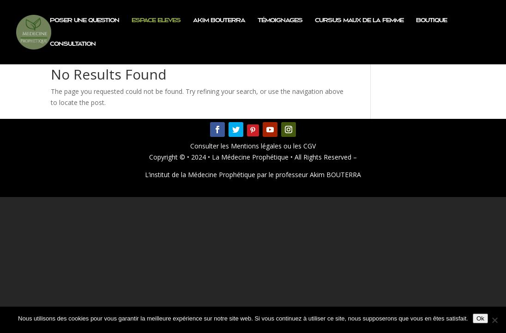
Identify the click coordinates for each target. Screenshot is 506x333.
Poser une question (84, 20)
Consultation (73, 44)
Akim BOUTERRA (219, 20)
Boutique (431, 20)
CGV (308, 146)
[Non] (494, 320)
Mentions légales (257, 146)
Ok (480, 318)
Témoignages (280, 20)
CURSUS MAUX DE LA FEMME (359, 20)
